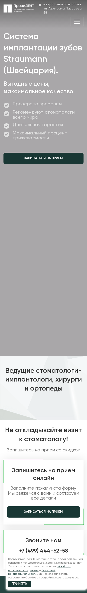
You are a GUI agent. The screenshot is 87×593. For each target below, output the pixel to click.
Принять (19, 584)
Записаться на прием (43, 158)
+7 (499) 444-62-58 (43, 551)
